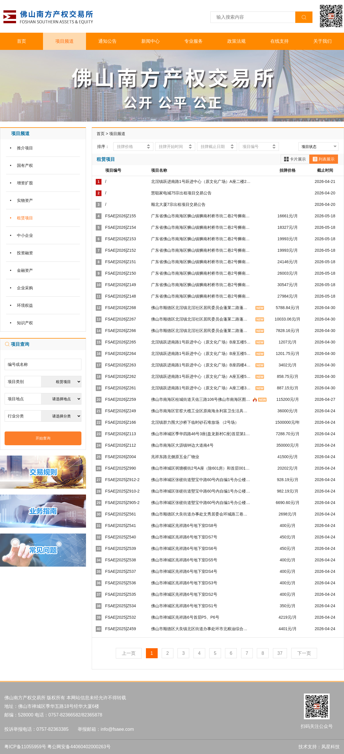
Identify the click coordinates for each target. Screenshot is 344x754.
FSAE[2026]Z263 (120, 365)
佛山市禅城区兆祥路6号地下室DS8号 (184, 525)
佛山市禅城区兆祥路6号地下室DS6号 (184, 548)
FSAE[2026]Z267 (120, 319)
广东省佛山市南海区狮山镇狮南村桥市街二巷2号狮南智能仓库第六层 (212, 239)
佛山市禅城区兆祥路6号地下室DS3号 (184, 583)
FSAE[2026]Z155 (120, 216)
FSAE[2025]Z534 (120, 605)
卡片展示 (295, 159)
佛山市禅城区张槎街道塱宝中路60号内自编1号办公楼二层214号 (208, 479)
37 (280, 653)
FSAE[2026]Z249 (120, 411)
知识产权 (25, 323)
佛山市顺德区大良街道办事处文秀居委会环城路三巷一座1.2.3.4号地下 (213, 514)
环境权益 (25, 305)
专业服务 (193, 41)
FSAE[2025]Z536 (120, 583)
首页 (21, 41)
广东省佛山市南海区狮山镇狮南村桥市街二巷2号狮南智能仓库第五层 (212, 250)
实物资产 (25, 200)
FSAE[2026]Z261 (120, 388)
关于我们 (322, 41)
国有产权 (25, 165)
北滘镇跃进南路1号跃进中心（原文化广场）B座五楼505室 (203, 342)
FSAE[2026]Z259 (120, 399)
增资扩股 (25, 183)
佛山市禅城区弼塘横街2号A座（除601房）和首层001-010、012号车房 (213, 468)
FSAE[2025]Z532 (120, 617)
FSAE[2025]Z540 (120, 537)
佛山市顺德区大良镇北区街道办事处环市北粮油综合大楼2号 (204, 628)
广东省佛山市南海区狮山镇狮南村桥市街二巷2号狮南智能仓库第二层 (212, 284)
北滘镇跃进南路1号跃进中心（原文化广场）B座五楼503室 (203, 353)
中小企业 (25, 235)
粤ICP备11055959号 (25, 746)
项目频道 (64, 41)
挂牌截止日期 (213, 146)
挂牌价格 (125, 146)
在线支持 (279, 41)
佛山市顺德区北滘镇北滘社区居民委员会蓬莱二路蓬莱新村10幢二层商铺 (215, 307)
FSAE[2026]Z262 (120, 376)
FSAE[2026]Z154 (120, 227)
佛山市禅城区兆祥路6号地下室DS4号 (184, 571)
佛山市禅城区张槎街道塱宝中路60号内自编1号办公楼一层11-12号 (209, 502)
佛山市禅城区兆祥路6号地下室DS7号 (184, 537)
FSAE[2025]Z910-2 (122, 491)
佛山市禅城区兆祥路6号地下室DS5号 (184, 560)
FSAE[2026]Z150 (120, 273)
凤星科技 (330, 746)
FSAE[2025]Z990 (120, 468)
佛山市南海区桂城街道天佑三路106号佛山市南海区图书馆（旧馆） (210, 399)
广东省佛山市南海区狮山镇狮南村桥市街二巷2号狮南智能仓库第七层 (212, 227)
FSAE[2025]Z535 (120, 594)
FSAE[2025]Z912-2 (122, 479)
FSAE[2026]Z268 (120, 307)
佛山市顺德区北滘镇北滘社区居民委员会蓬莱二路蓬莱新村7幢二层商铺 (214, 330)
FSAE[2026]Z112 (120, 445)
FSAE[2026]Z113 (120, 433)
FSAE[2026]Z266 (120, 330)
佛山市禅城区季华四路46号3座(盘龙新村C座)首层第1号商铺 (204, 433)
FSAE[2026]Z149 (120, 284)
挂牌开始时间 (171, 146)
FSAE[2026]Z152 (120, 250)
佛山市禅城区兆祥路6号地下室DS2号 (184, 594)
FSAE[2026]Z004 (120, 456)
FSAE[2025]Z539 (120, 548)
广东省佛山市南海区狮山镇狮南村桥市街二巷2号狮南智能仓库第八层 (212, 216)
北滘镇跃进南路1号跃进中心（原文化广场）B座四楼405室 (203, 365)
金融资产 (25, 270)
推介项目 (25, 148)
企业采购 (25, 288)
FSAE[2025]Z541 (120, 525)
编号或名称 (18, 364)
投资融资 (25, 253)
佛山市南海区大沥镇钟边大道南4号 (182, 445)
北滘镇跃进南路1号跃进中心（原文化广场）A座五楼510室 (203, 376)
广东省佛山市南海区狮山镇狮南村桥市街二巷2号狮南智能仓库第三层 (212, 273)
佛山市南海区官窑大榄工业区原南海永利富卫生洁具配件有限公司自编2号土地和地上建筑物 (232, 411)
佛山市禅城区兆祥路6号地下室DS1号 (184, 605)
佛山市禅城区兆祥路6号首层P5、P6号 (185, 617)
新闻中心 (150, 41)
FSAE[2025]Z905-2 (122, 502)
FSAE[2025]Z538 (120, 560)
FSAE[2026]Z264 (120, 353)
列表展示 (324, 159)
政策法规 (236, 41)
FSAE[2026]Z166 (120, 422)
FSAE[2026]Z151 (120, 261)
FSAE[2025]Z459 (120, 628)
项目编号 (251, 146)
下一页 (304, 653)
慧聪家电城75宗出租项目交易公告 (181, 193)
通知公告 (107, 41)
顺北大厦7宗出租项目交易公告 (178, 204)
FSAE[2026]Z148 (120, 296)
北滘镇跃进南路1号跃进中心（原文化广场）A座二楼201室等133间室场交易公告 (222, 181)
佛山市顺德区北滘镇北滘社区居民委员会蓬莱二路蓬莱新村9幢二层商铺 (214, 319)
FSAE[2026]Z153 (120, 239)
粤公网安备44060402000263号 (79, 746)
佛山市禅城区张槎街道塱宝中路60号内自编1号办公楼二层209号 (208, 491)
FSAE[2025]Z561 (120, 514)
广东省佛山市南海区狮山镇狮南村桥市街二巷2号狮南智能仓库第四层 (212, 261)
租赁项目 (25, 218)
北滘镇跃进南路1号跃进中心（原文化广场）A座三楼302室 (203, 388)
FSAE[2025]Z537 (120, 571)
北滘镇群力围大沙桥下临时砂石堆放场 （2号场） (195, 422)
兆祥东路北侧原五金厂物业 (175, 456)
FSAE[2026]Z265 (120, 342)
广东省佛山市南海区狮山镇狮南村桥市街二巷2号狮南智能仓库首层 (210, 296)
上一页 (129, 653)
